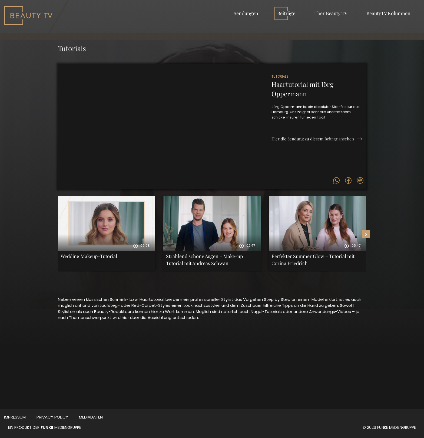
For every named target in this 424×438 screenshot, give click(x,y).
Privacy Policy (52, 417)
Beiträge (286, 13)
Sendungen (246, 13)
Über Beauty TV (330, 13)
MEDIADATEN (91, 417)
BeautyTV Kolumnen (388, 13)
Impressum (15, 417)
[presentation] (366, 234)
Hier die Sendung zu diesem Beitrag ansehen (312, 138)
